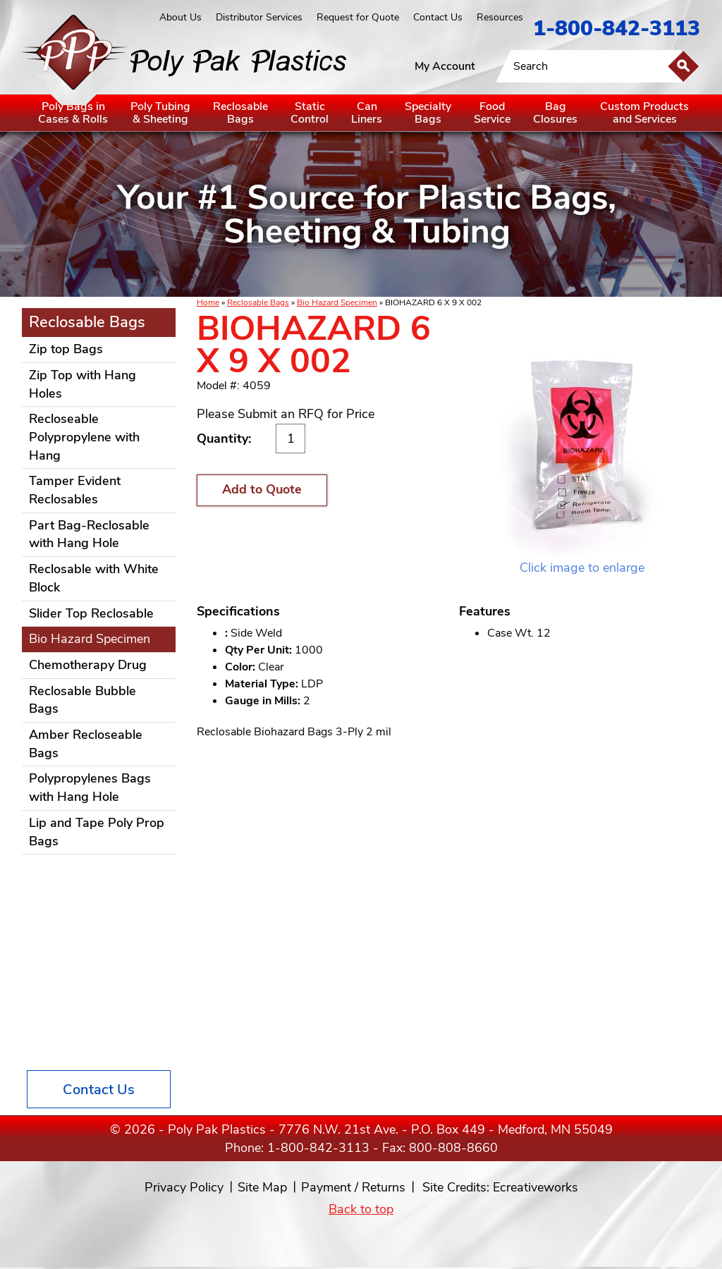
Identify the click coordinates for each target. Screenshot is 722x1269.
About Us (180, 17)
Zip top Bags (66, 349)
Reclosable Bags (258, 302)
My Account (445, 66)
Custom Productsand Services (644, 113)
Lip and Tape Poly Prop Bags (96, 832)
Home (208, 302)
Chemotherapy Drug (88, 664)
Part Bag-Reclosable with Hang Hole (89, 534)
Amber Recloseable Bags (85, 743)
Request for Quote (358, 17)
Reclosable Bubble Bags (82, 700)
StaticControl (309, 113)
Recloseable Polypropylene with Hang (84, 436)
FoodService (492, 113)
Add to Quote (262, 489)
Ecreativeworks (535, 1187)
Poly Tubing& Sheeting (160, 113)
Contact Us (438, 17)
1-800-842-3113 (616, 28)
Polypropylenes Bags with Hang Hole (90, 787)
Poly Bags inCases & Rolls (73, 113)
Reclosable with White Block (94, 578)
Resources (500, 17)
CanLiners (366, 113)
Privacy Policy (184, 1187)
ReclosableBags (240, 113)
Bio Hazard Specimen (337, 302)
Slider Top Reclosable (91, 613)
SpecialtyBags (428, 113)
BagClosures (555, 113)
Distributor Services (259, 17)
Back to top (361, 1209)
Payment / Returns (353, 1187)
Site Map (262, 1187)
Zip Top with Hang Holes (82, 384)
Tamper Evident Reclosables (75, 490)
